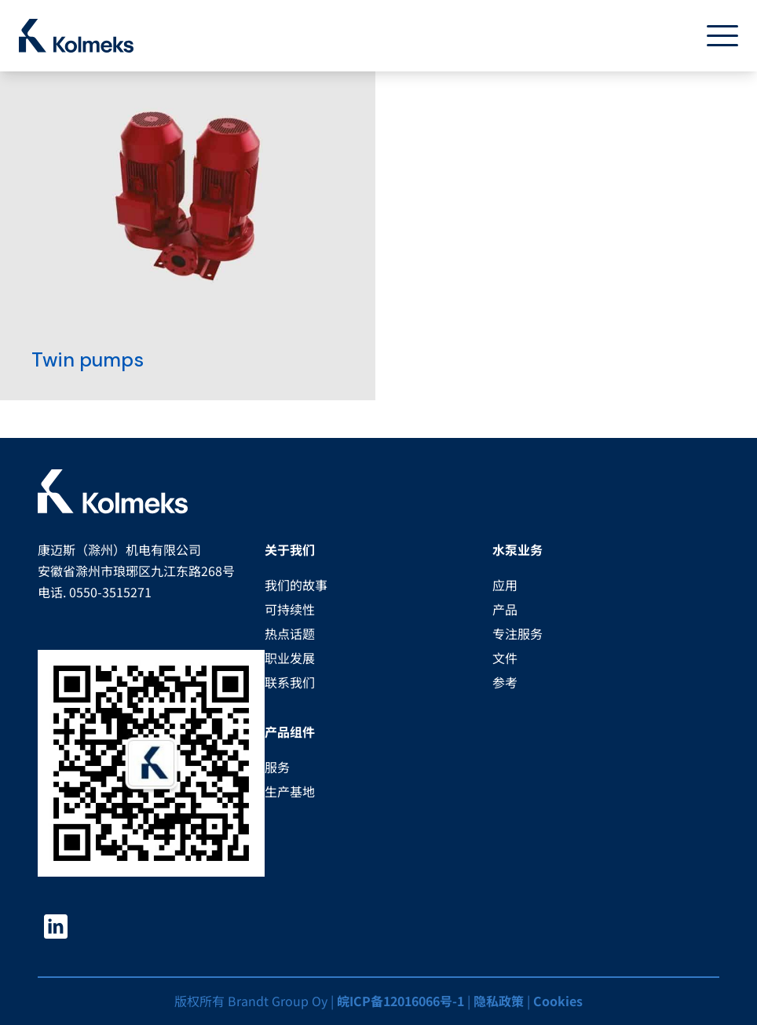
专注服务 (517, 633)
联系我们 (290, 682)
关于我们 (290, 549)
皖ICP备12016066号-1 (400, 1000)
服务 (277, 766)
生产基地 (290, 791)
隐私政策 (499, 1000)
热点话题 (290, 633)
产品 (504, 609)
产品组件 (290, 731)
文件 (504, 657)
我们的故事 (296, 584)
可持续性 (290, 609)
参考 (504, 682)
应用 (504, 584)
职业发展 (290, 657)
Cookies (558, 1000)
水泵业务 (517, 549)
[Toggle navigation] (716, 36)
